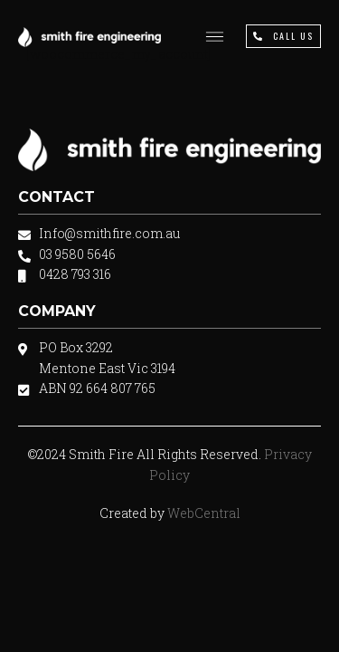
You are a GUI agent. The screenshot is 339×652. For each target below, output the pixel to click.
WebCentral (203, 513)
